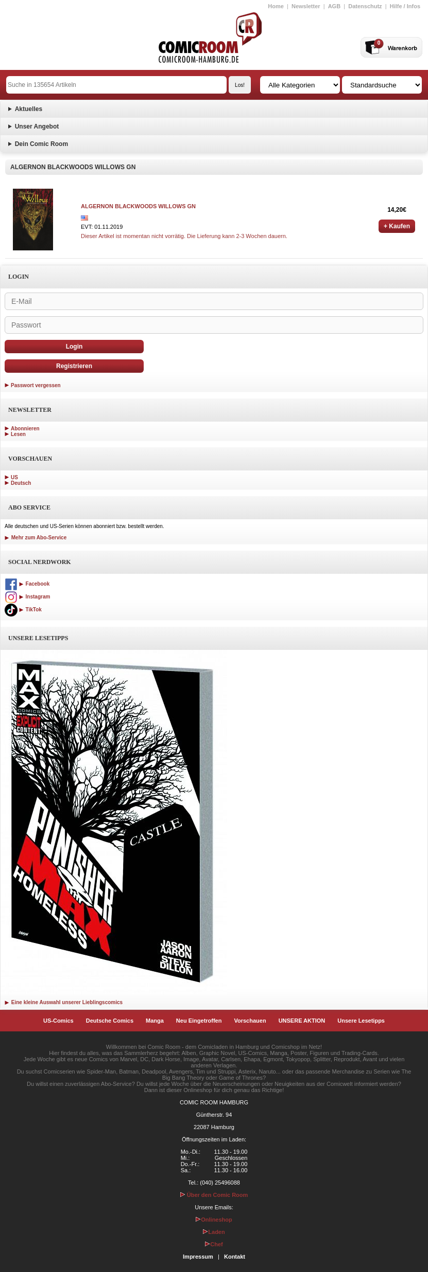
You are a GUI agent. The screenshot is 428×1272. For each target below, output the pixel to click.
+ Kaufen (397, 226)
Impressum (198, 1256)
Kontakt (234, 1256)
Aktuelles (28, 109)
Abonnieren (25, 428)
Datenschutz (365, 6)
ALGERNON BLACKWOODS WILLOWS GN (138, 206)
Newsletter (306, 6)
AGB (334, 6)
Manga (155, 1020)
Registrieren (74, 366)
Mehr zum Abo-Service (35, 537)
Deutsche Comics (109, 1020)
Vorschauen (250, 1020)
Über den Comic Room (214, 1195)
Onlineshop (214, 1219)
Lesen (18, 434)
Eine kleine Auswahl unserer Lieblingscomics (64, 1002)
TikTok (23, 609)
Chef (213, 1244)
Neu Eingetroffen (199, 1020)
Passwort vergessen (36, 385)
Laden (214, 1232)
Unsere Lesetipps (361, 1020)
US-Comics (58, 1020)
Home (276, 6)
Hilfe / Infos (405, 6)
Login (74, 346)
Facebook (27, 584)
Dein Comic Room (41, 144)
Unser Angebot (37, 126)
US (14, 477)
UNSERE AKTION (302, 1020)
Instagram (27, 596)
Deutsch (21, 483)
